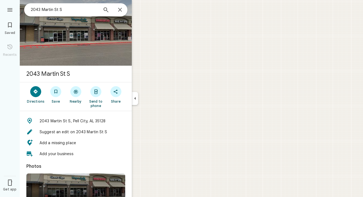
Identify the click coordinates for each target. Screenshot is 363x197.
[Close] (120, 10)
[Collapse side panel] (135, 98)
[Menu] (10, 9)
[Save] (56, 94)
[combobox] (64, 9)
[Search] (106, 10)
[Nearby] (76, 94)
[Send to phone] (96, 96)
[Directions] (36, 94)
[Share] (116, 94)
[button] (76, 120)
